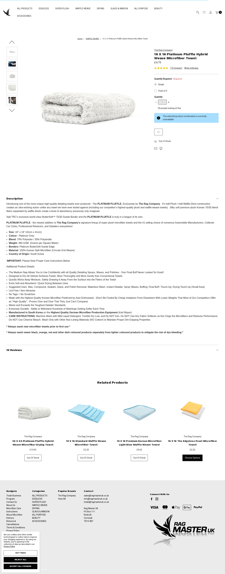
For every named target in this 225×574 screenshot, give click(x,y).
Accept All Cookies (20, 566)
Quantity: (158, 97)
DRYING (100, 8)
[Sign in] (209, 12)
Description (112, 198)
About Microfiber (14, 524)
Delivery (10, 528)
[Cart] (217, 12)
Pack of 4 (162, 91)
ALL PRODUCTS (24, 8)
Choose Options (192, 460)
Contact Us (11, 512)
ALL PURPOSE (141, 8)
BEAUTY (158, 8)
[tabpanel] (33, 426)
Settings (20, 553)
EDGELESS (44, 8)
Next (12, 110)
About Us (10, 515)
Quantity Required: (168, 79)
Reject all (21, 560)
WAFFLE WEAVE (83, 8)
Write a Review (191, 68)
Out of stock (33, 460)
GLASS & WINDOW (119, 8)
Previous (12, 42)
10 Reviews (112, 350)
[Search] (196, 12)
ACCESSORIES (24, 16)
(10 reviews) (176, 68)
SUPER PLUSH (62, 8)
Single (161, 84)
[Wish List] (202, 12)
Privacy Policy (9, 546)
